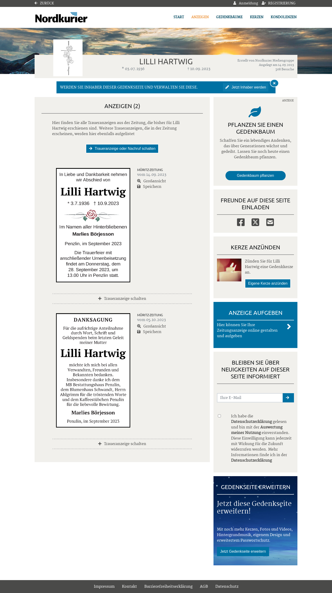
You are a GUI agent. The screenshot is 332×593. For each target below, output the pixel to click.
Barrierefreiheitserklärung (168, 586)
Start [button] (178, 17)
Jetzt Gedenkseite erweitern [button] (243, 551)
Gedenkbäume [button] (229, 17)
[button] (288, 397)
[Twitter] (255, 221)
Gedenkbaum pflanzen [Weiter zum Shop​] (255, 175)
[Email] (270, 221)
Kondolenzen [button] (283, 17)
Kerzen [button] (256, 17)
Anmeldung (245, 3)
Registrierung (279, 3)
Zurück (44, 3)
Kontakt (129, 586)
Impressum (104, 586)
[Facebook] (241, 221)
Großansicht (151, 181)
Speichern (149, 186)
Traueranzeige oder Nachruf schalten (122, 148)
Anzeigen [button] (200, 17)
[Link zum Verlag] (74, 17)
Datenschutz (226, 586)
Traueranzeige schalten (122, 298)
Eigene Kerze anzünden (268, 283)
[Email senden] (250, 397)
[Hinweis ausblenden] (274, 83)
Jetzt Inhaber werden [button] (245, 87)
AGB (204, 586)
